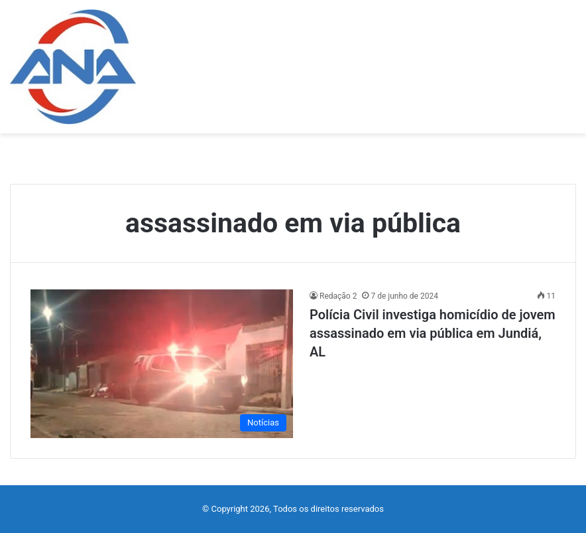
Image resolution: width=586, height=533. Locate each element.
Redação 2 (338, 296)
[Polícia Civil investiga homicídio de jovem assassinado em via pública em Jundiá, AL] (161, 363)
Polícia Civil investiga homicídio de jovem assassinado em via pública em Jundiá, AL (433, 333)
